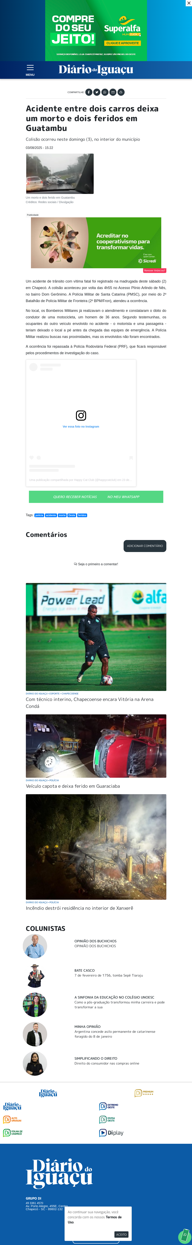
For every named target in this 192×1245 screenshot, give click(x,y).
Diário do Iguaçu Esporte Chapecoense (52, 631)
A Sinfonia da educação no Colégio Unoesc (114, 935)
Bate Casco (85, 908)
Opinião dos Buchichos (95, 879)
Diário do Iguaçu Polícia (42, 718)
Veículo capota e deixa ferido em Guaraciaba (73, 724)
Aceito (121, 1234)
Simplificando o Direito (96, 996)
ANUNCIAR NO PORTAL (96, 1177)
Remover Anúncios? (154, 270)
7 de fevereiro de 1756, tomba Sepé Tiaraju (109, 913)
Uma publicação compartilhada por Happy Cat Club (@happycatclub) (73, 480)
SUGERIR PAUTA (96, 1160)
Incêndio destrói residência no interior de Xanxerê (79, 846)
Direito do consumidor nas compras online (107, 1001)
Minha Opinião (88, 965)
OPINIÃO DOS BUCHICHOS (95, 884)
